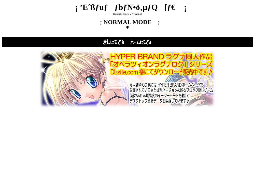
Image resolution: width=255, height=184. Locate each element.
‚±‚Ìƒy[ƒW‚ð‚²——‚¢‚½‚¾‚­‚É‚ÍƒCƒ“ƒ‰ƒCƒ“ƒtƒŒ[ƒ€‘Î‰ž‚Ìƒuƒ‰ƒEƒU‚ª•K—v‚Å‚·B (127, 79)
